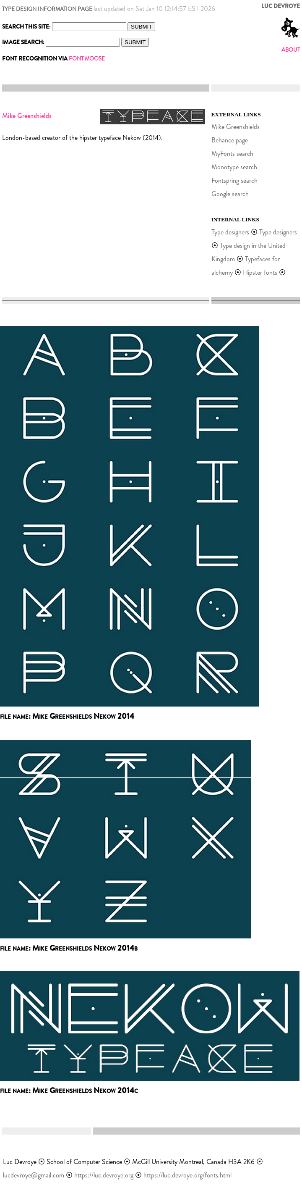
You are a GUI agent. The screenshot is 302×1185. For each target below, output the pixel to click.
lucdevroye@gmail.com (33, 1175)
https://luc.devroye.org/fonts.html (187, 1175)
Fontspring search (234, 180)
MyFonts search (232, 153)
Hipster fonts (260, 272)
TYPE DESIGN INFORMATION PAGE (47, 9)
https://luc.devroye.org (103, 1175)
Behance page (229, 140)
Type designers (230, 232)
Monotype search (234, 167)
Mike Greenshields (235, 126)
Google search (230, 194)
